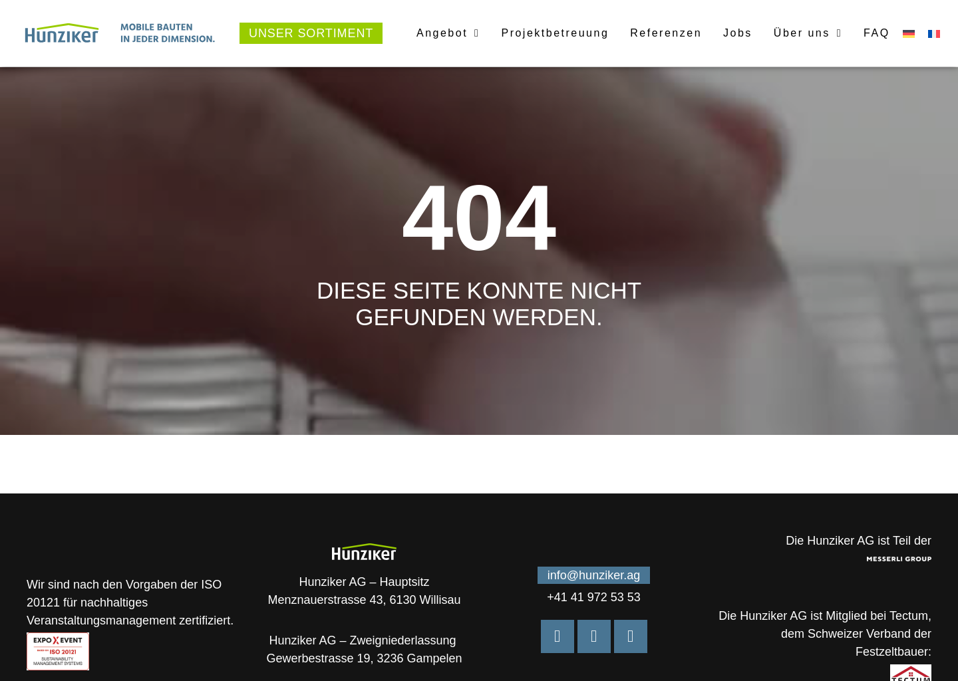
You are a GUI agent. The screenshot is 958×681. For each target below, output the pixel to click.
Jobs (737, 33)
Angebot (448, 33)
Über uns (808, 33)
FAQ (877, 33)
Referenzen (666, 33)
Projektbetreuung (555, 33)
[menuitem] (908, 33)
